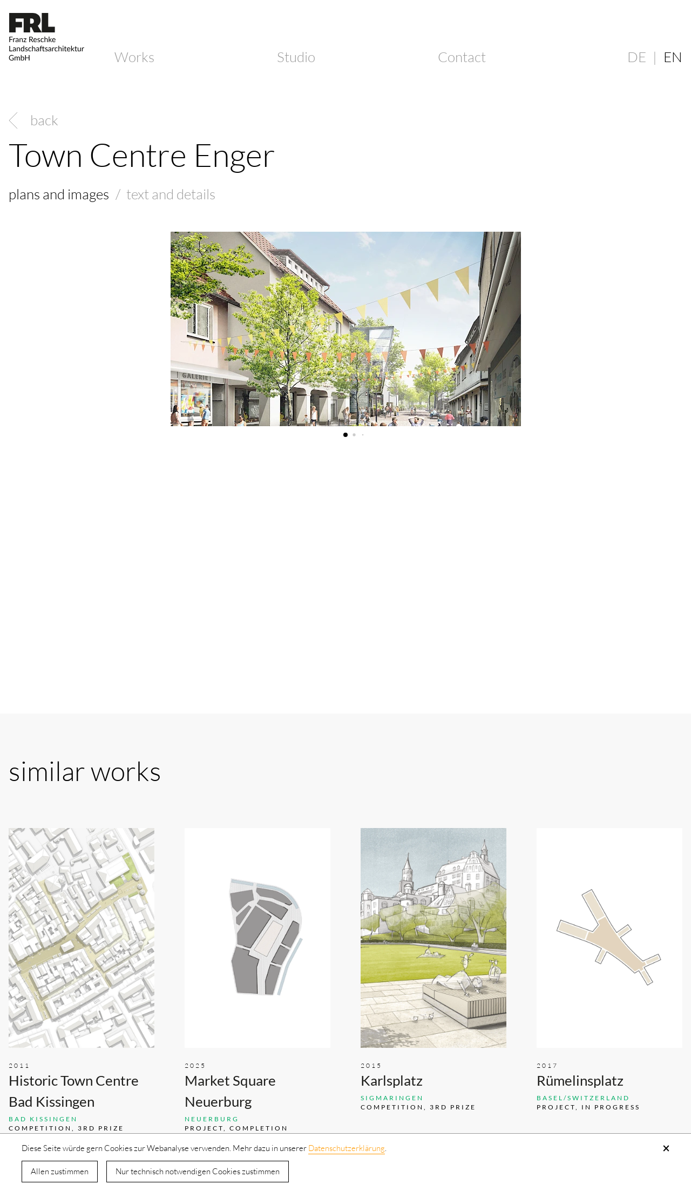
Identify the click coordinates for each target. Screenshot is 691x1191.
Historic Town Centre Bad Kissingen (74, 1091)
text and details (170, 194)
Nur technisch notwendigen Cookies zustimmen (198, 1171)
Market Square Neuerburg (230, 1091)
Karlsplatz (392, 1080)
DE (636, 56)
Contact (462, 56)
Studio (296, 56)
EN (672, 56)
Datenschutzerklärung (346, 1148)
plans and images (59, 194)
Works (134, 56)
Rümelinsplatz (580, 1080)
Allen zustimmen (60, 1171)
